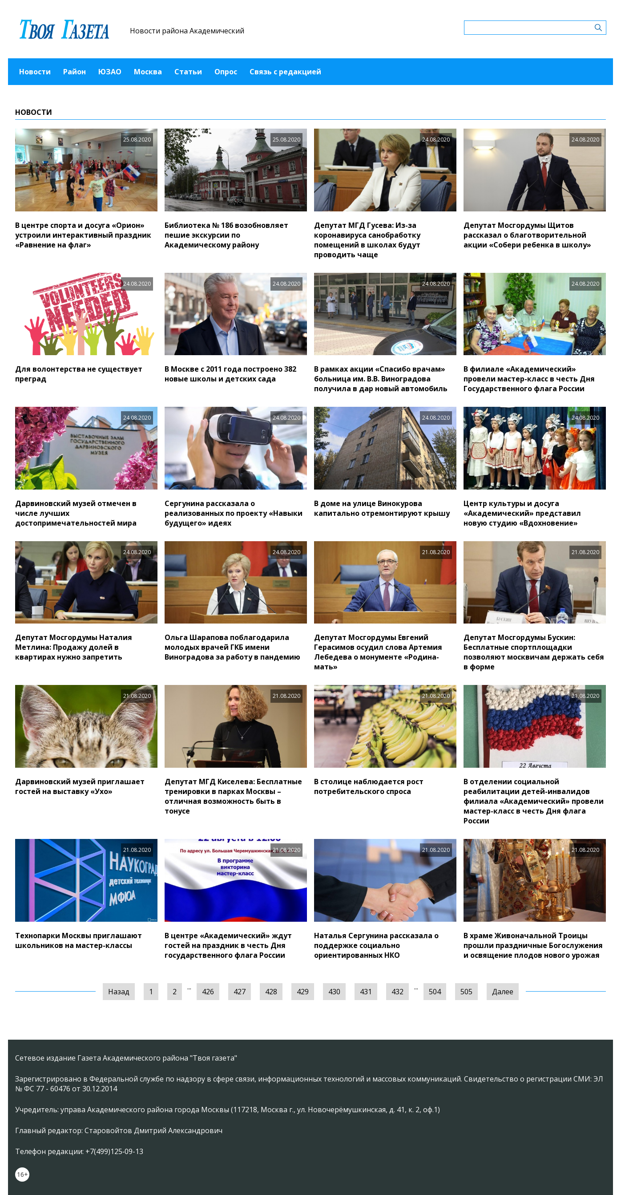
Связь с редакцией (285, 72)
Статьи (188, 72)
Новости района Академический (187, 30)
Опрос (225, 72)
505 (466, 992)
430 (334, 992)
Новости (35, 72)
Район (74, 72)
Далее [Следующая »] (502, 992)
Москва (148, 72)
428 (271, 992)
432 (397, 992)
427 (240, 992)
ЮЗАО (109, 72)
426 (208, 992)
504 (435, 992)
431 (366, 992)
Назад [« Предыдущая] (118, 992)
